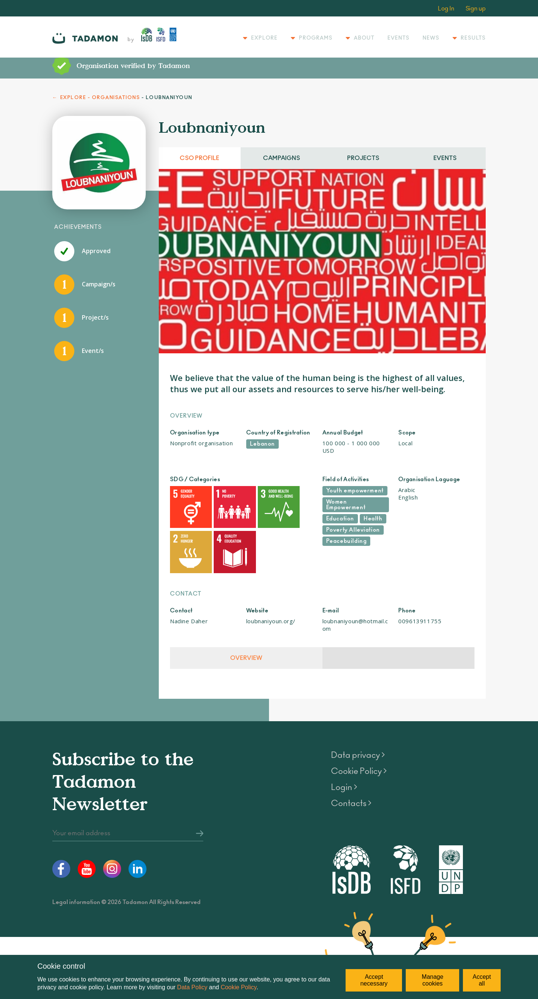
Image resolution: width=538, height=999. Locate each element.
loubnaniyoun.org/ (271, 602)
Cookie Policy (239, 987)
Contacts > (351, 784)
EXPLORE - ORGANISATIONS (100, 97)
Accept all (482, 980)
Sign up (476, 9)
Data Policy (192, 987)
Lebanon (262, 444)
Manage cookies (432, 980)
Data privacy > (358, 736)
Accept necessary (373, 980)
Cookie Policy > (359, 752)
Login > (344, 768)
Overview (246, 639)
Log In (446, 9)
